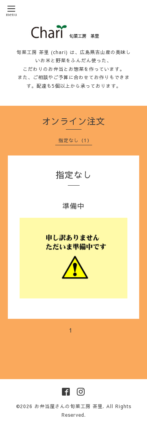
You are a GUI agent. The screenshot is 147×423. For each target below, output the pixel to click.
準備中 (73, 206)
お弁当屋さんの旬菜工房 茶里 (68, 406)
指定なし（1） (75, 140)
